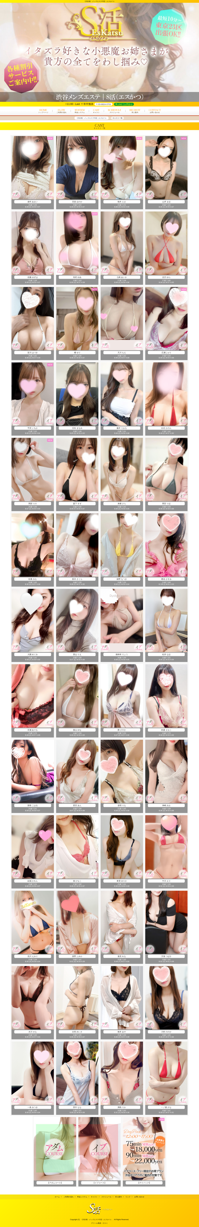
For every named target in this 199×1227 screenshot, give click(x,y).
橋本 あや (122, 1032)
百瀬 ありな (33, 730)
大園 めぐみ (33, 654)
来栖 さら (122, 503)
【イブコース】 (99, 1183)
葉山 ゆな (77, 730)
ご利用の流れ (69, 1197)
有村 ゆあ (77, 277)
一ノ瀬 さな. (166, 1107)
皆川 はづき (33, 352)
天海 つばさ (166, 956)
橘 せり (77, 352)
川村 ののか (166, 1032)
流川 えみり (33, 956)
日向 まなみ (77, 428)
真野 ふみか (77, 956)
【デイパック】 (144, 1183)
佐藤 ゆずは (33, 277)
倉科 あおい (33, 202)
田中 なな (77, 1107)
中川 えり (166, 881)
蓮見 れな (122, 956)
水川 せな (32, 1032)
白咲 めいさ (77, 1032)
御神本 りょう (122, 654)
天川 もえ (122, 352)
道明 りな (122, 805)
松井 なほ (166, 654)
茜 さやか (122, 730)
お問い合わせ (139, 1197)
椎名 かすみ (166, 579)
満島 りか (122, 1107)
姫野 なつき (122, 579)
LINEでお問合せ (125, 104)
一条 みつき (33, 1107)
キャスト (94, 1197)
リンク (127, 1197)
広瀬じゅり (166, 352)
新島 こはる (33, 805)
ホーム (57, 1197)
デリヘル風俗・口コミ (99, 1223)
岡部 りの (32, 503)
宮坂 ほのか (77, 202)
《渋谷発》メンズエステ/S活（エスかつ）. (97, 1220)
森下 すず (77, 503)
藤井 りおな (122, 428)
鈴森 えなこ (166, 730)
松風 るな (32, 579)
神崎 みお (166, 805)
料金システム (82, 1197)
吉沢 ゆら (166, 277)
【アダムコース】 (55, 1183)
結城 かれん (33, 881)
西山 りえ (77, 654)
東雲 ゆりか (122, 881)
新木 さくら (77, 579)
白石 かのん (166, 428)
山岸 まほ (166, 202)
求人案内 (118, 1197)
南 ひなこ (77, 881)
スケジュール (106, 1197)
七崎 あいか (122, 277)
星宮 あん (77, 805)
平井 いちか (33, 428)
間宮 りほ (166, 503)
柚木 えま (122, 202)
